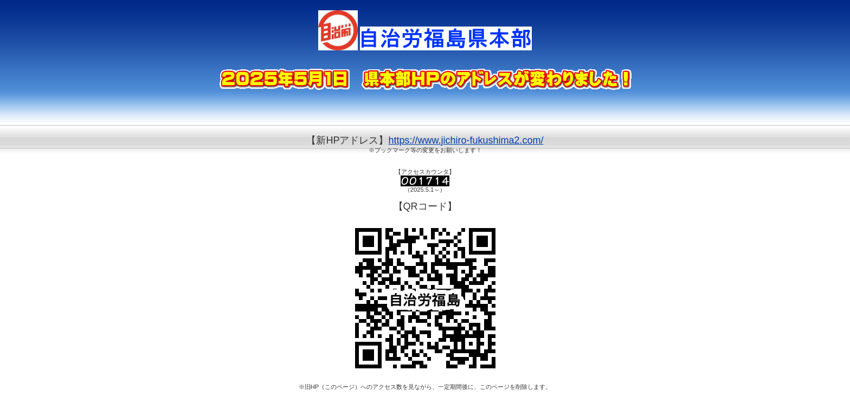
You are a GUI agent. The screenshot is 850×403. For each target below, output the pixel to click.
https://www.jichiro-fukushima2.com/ (465, 140)
